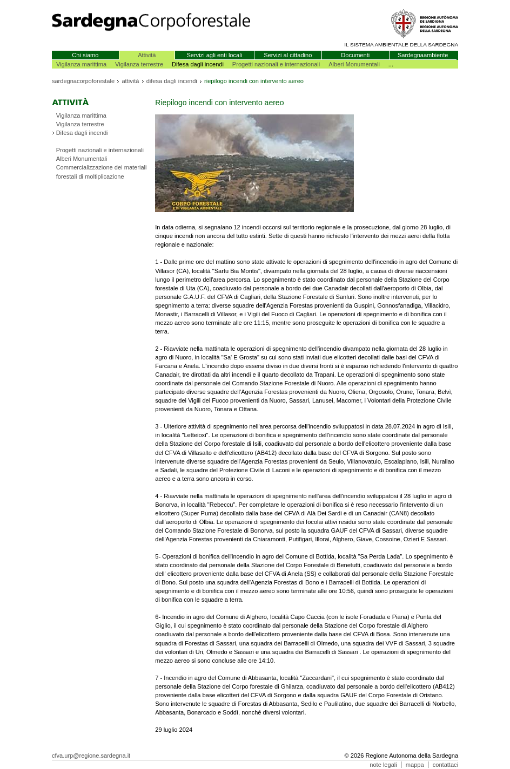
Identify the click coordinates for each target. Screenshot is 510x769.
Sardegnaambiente (423, 55)
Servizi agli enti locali (214, 55)
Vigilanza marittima (81, 64)
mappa (415, 764)
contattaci (445, 764)
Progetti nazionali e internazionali (276, 64)
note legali (383, 764)
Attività (147, 55)
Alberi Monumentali (354, 64)
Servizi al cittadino (288, 55)
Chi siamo (85, 55)
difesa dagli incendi (171, 81)
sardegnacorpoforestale (83, 81)
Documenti (355, 55)
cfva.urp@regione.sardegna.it (91, 755)
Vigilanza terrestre (139, 64)
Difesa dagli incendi (82, 133)
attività (130, 81)
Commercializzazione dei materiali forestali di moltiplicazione (101, 171)
